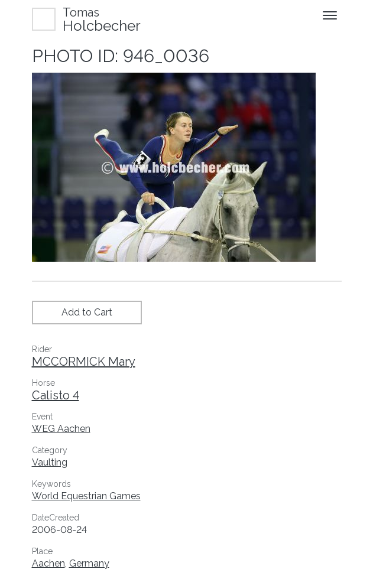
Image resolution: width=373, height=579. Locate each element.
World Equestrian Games (86, 496)
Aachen (48, 563)
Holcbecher (102, 19)
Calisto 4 (55, 395)
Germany (89, 563)
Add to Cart (86, 312)
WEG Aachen (61, 428)
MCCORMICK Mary (83, 361)
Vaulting (49, 462)
